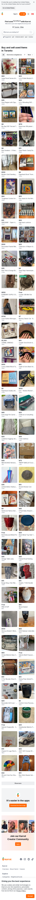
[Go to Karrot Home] (6, 859)
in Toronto (7, 50)
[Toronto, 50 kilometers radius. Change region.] (18, 27)
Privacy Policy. (21, 891)
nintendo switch (19, 37)
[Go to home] (2, 14)
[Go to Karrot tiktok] (32, 859)
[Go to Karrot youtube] (29, 859)
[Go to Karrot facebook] (21, 859)
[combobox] (15, 32)
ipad (26, 37)
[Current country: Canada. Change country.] (32, 14)
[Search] (31, 32)
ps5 (13, 37)
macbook (31, 37)
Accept (30, 896)
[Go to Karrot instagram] (25, 859)
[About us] (28, 14)
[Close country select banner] (34, 2)
